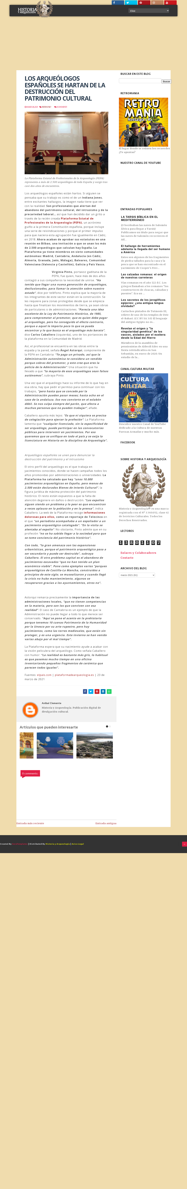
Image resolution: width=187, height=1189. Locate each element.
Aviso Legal (78, 844)
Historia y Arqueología (58, 844)
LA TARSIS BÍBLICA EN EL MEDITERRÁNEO (139, 218)
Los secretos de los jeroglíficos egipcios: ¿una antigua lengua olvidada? (143, 303)
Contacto (127, 557)
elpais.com (44, 675)
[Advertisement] (93, 46)
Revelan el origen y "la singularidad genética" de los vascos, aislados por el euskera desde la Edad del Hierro (143, 333)
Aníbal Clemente (51, 703)
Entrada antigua (105, 823)
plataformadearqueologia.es (74, 675)
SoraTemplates (20, 844)
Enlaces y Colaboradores (138, 552)
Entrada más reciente (30, 823)
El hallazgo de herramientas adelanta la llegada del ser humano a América (145, 249)
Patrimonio (46, 107)
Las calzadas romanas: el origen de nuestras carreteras (143, 276)
